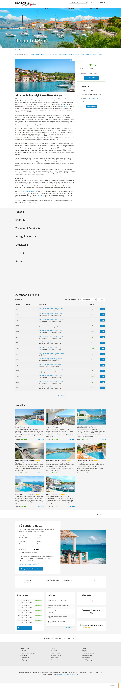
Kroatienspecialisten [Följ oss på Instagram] (93, 101)
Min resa (102, 2)
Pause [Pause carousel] (71, 90)
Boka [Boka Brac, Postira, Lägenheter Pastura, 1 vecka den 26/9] (102, 314)
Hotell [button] (100, 54)
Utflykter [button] (71, 54)
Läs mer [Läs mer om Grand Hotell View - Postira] (40, 473)
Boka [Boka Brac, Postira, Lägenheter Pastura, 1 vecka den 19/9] (102, 348)
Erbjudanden (22, 595)
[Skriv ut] (100, 514)
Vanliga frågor (24, 660)
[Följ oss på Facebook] (90, 601)
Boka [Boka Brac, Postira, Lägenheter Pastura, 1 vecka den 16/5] (102, 320)
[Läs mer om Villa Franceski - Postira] (91, 457)
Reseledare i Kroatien (57, 655)
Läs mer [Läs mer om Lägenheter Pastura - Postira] (40, 506)
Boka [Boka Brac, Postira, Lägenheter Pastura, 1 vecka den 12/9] (102, 343)
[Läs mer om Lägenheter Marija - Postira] (91, 423)
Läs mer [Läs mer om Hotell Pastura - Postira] (40, 439)
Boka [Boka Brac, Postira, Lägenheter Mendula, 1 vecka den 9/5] (102, 354)
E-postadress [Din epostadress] (23, 535)
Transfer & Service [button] (51, 54)
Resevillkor (23, 651)
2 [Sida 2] (58, 396)
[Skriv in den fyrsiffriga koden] (26, 549)
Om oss (53, 648)
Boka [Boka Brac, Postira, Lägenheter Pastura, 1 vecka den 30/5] (102, 331)
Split (54, 151)
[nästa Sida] (64, 395)
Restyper (84, 651)
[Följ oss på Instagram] (92, 601)
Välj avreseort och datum (73, 299)
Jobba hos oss (55, 657)
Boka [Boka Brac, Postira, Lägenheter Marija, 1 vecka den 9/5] (102, 359)
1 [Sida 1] (56, 396)
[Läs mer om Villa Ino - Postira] (60, 423)
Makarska (64, 106)
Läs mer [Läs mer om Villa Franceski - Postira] (102, 473)
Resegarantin (24, 655)
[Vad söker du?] (77, 2)
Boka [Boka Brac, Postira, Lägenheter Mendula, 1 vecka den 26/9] (102, 371)
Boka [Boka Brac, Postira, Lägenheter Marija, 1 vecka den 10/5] (102, 365)
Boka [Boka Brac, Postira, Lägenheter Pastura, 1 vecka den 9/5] (102, 309)
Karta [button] (82, 54)
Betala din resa (24, 648)
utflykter (40, 195)
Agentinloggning (87, 660)
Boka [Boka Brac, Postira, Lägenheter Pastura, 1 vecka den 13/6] (102, 376)
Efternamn (22, 541)
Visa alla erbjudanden (24, 628)
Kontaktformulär (91, 106)
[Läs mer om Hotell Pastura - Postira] (29, 423)
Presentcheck (86, 657)
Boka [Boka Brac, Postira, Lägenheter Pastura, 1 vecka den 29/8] (102, 382)
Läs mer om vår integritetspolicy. (28, 564)
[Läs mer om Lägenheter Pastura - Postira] (29, 491)
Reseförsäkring (24, 657)
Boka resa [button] (91, 78)
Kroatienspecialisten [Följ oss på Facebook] (93, 98)
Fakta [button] (37, 54)
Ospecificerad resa (87, 655)
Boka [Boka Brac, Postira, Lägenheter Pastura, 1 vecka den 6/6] (102, 337)
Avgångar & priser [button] (91, 54)
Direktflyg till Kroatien (88, 653)
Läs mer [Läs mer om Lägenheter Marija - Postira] (102, 439)
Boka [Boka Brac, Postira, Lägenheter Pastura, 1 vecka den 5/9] (102, 388)
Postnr (39, 541)
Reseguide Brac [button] (63, 54)
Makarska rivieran (30, 191)
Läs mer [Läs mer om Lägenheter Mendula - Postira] (71, 473)
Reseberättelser (55, 653)
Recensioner (54, 651)
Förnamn (40, 535)
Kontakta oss (94, 2)
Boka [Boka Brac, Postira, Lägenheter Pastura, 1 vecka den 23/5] (102, 326)
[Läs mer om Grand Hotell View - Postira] (29, 457)
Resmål (84, 648)
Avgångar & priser (26, 294)
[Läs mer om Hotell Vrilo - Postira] (60, 491)
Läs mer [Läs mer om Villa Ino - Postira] (71, 439)
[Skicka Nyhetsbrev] (31, 569)
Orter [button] (77, 54)
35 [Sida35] (62, 396)
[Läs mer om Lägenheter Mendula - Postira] (60, 457)
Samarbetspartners (56, 660)
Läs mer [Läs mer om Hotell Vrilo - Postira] (71, 506)
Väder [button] (42, 54)
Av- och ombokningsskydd (27, 653)
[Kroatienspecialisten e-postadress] (66, 674)
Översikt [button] (32, 54)
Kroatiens (68, 99)
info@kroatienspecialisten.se (95, 94)
